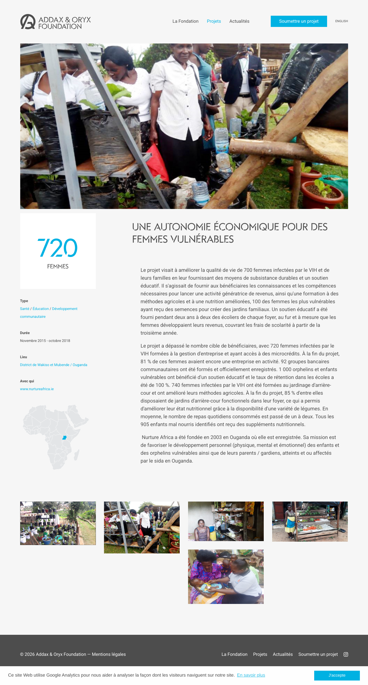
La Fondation (234, 654)
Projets (260, 654)
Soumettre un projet (318, 654)
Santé (24, 309)
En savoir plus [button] (251, 675)
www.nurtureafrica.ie (37, 389)
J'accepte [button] (337, 675)
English (341, 21)
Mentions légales (109, 654)
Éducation (41, 309)
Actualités (283, 654)
